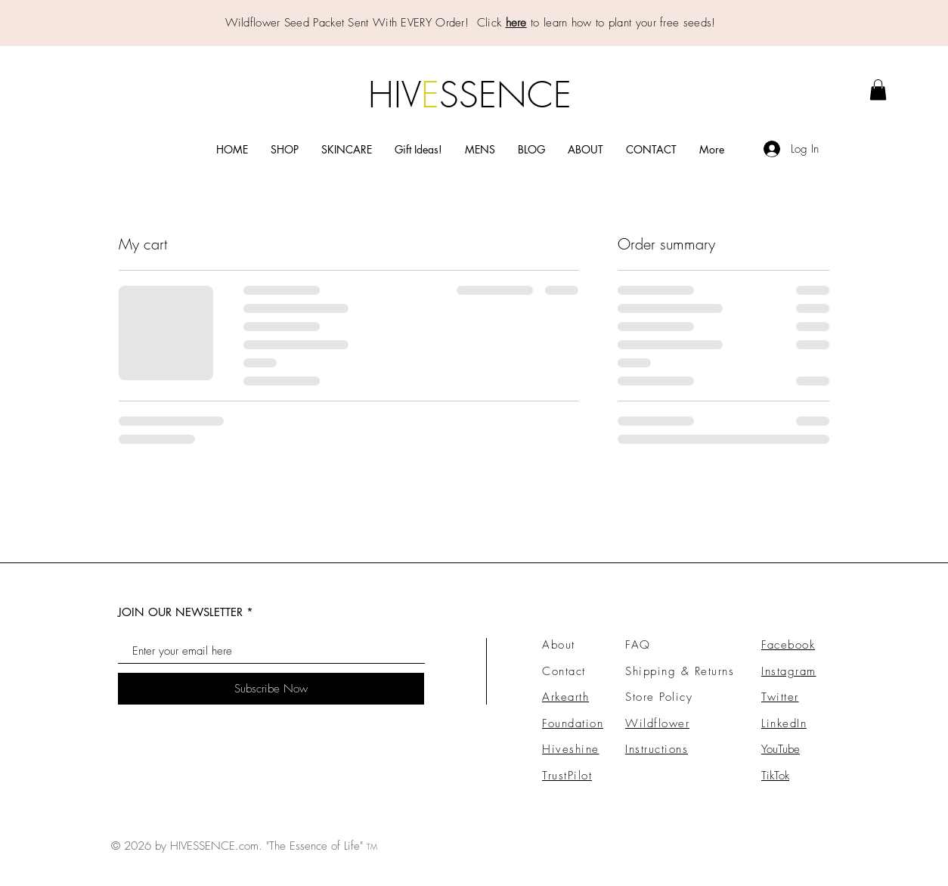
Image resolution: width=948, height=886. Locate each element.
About (558, 644)
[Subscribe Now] (271, 689)
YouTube (780, 749)
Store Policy (658, 697)
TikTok (775, 775)
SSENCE (505, 94)
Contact (564, 671)
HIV (394, 94)
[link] (878, 89)
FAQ (638, 644)
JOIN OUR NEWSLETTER (180, 612)
